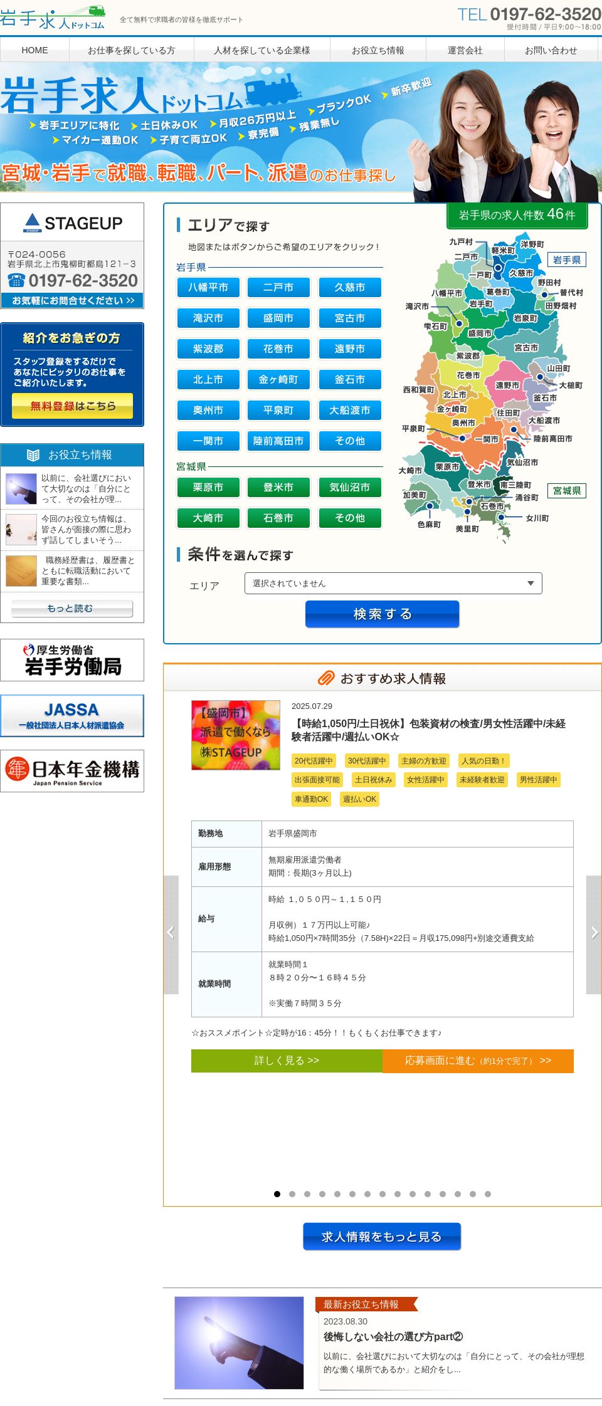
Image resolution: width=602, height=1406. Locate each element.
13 (458, 1194)
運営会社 (465, 50)
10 (412, 1194)
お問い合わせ (551, 50)
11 (428, 1194)
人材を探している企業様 (262, 50)
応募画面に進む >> (478, 1060)
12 (443, 1194)
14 (473, 1194)
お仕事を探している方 (132, 50)
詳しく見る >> (287, 1060)
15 (488, 1194)
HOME (35, 50)
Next (593, 935)
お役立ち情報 (378, 50)
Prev (171, 935)
